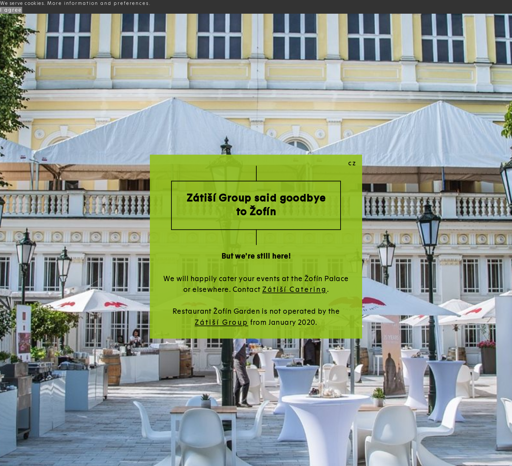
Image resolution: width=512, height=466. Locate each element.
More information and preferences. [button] (99, 3)
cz (352, 163)
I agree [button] (11, 10)
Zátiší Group (221, 322)
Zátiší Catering (294, 289)
